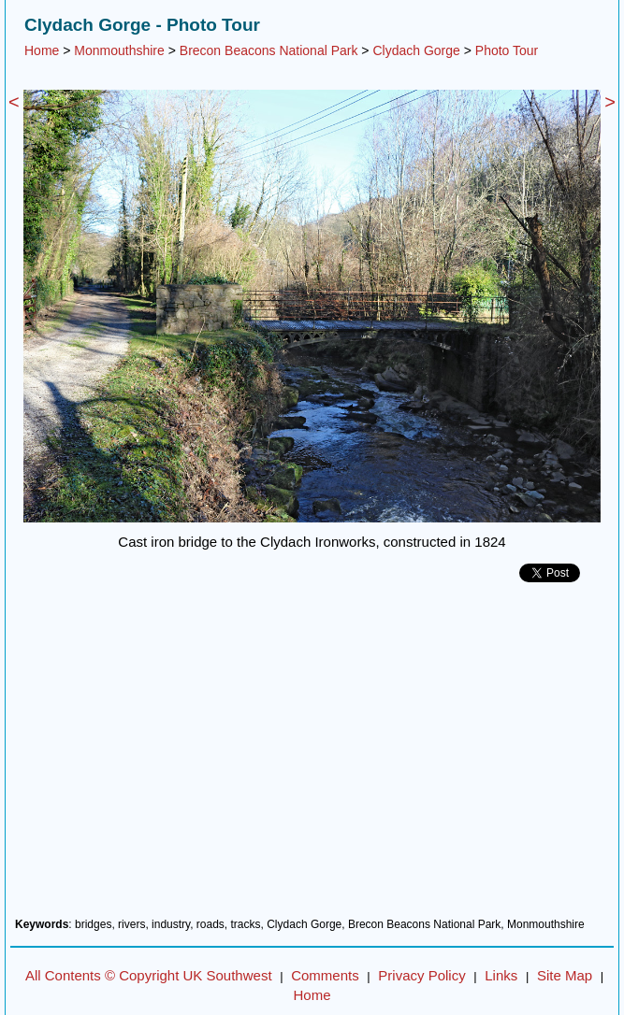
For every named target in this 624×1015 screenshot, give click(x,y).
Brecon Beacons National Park (269, 50)
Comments (325, 975)
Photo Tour (506, 50)
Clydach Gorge (415, 50)
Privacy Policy (421, 975)
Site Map (564, 975)
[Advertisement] (312, 757)
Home (41, 50)
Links (501, 975)
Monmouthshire (119, 50)
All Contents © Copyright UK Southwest (148, 975)
